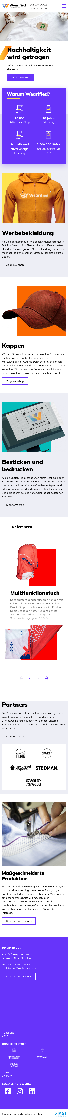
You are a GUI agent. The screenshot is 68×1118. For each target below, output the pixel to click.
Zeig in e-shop (15, 264)
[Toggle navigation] (64, 6)
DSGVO (8, 1076)
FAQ (6, 1036)
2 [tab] (34, 678)
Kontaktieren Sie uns (19, 921)
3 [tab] (38, 678)
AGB (6, 1072)
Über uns (9, 1032)
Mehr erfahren (20, 77)
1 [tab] (29, 678)
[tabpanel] (34, 601)
